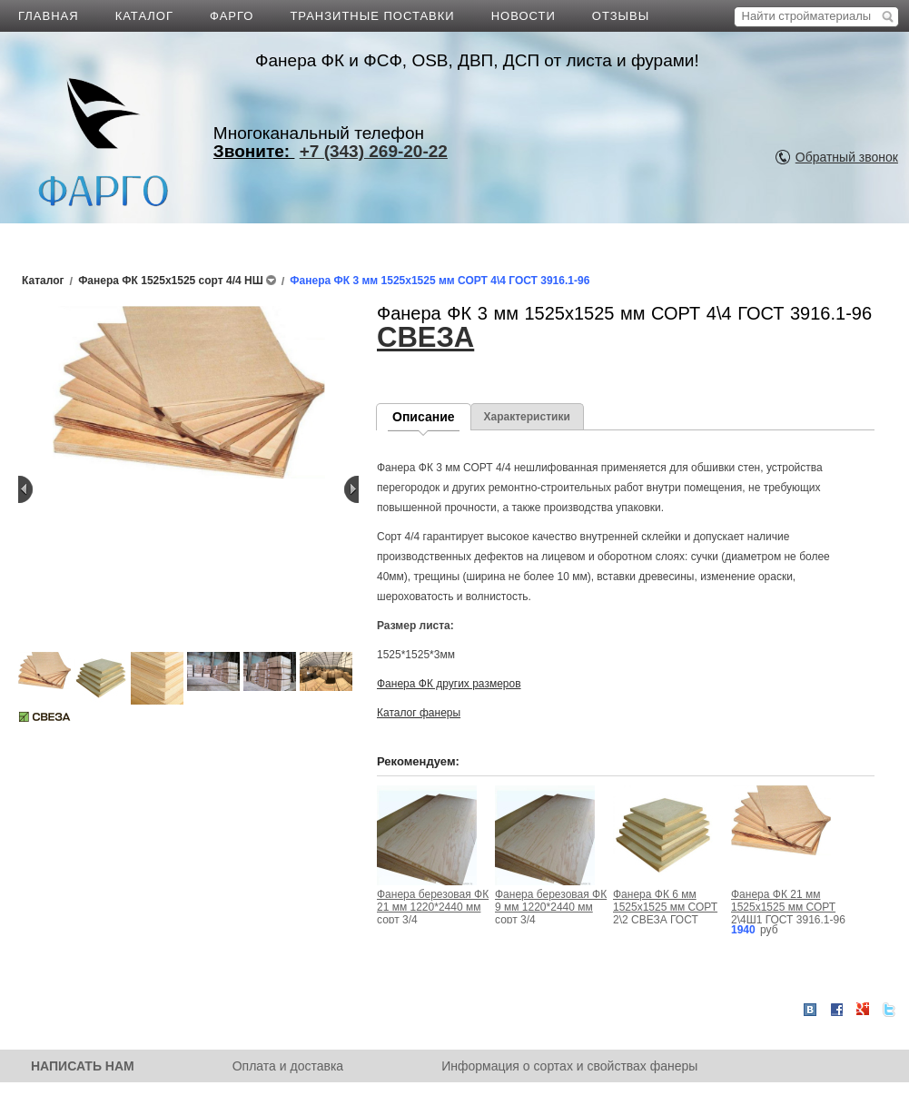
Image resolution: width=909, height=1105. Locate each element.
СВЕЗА (425, 337)
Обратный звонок (846, 157)
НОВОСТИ (523, 16)
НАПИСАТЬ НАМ (82, 1066)
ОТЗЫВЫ (620, 16)
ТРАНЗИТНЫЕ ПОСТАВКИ (372, 16)
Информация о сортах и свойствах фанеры (569, 1066)
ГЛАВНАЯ (48, 16)
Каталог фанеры (418, 712)
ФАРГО (231, 16)
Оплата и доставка (287, 1066)
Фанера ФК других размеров (449, 683)
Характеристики (527, 416)
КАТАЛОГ (144, 16)
